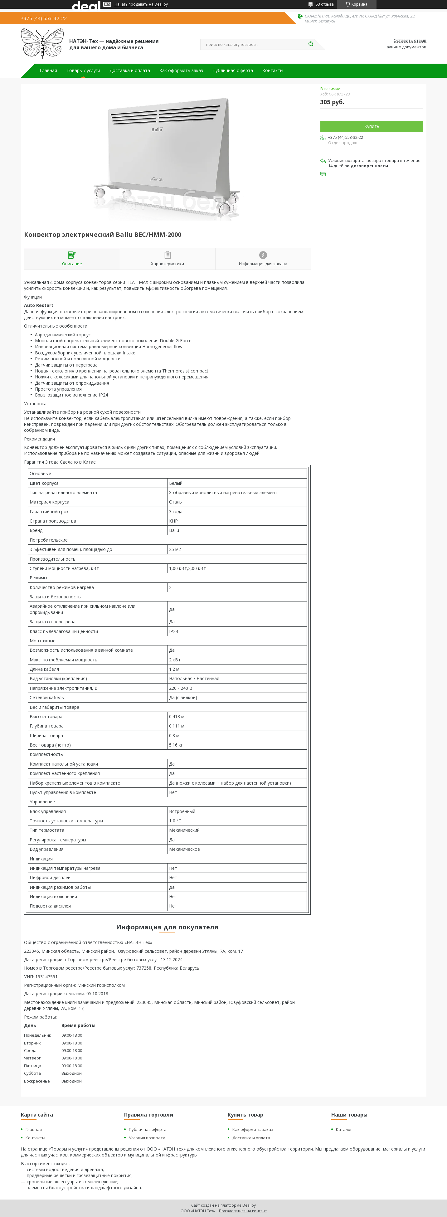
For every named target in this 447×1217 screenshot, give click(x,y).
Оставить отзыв (410, 40)
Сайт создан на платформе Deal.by (223, 1205)
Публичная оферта (232, 70)
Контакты (272, 70)
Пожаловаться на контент (243, 1211)
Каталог (344, 1129)
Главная (48, 70)
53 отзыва (325, 4)
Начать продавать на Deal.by (141, 4)
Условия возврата (147, 1138)
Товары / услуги (83, 70)
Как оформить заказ (181, 70)
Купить (371, 126)
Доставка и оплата (129, 70)
